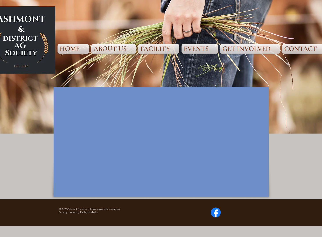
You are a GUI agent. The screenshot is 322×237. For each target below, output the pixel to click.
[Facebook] (215, 212)
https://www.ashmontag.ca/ (105, 208)
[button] (113, 49)
